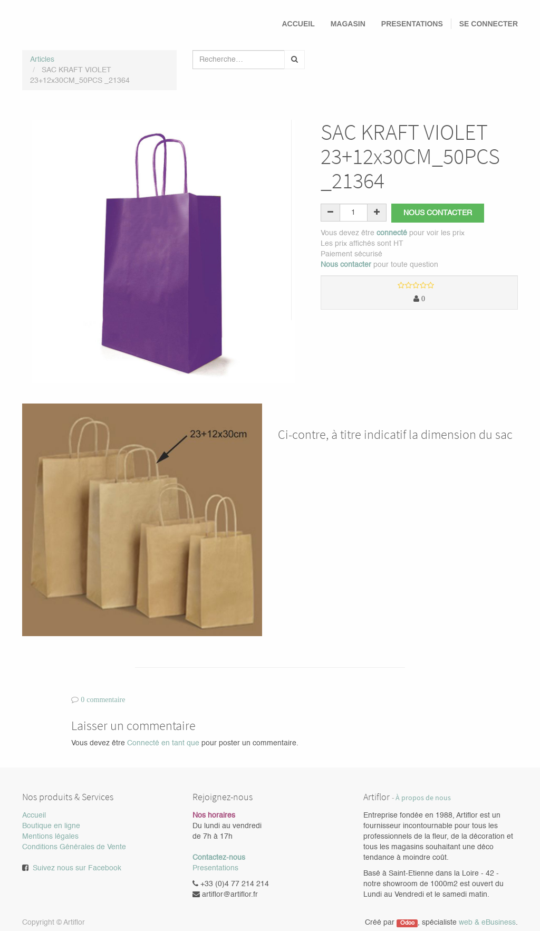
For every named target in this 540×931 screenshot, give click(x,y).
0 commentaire (103, 699)
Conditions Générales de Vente (74, 847)
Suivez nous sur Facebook (77, 868)
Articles (42, 59)
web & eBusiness (487, 922)
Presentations (215, 868)
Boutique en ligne (51, 826)
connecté (392, 233)
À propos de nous (423, 797)
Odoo (407, 923)
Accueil (34, 815)
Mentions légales (50, 836)
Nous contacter (438, 213)
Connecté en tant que (163, 743)
